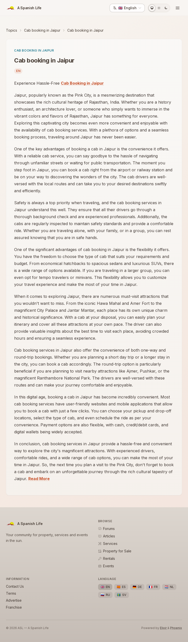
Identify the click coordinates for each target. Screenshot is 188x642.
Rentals (106, 558)
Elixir (163, 628)
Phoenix (176, 628)
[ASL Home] (23, 7)
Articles (106, 536)
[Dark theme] (165, 7)
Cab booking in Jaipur (42, 30)
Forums (106, 528)
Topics (11, 30)
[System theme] (152, 7)
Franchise (14, 607)
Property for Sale (114, 551)
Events (106, 566)
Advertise (14, 600)
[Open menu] (177, 7)
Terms (11, 593)
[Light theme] (158, 7)
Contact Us (15, 586)
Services (107, 543)
